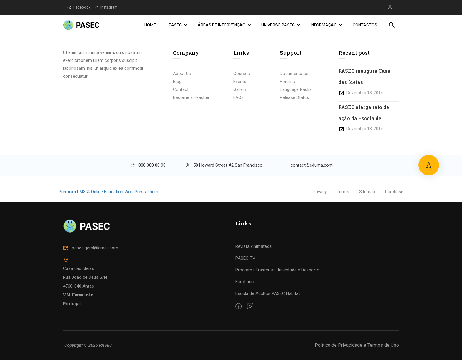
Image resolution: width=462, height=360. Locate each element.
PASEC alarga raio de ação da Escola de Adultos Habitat (364, 114)
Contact (181, 89)
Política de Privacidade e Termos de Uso (357, 345)
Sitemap (367, 192)
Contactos (365, 25)
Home (150, 25)
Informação (324, 25)
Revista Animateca (253, 246)
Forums (287, 81)
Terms (343, 192)
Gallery (239, 89)
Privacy (320, 192)
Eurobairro (245, 281)
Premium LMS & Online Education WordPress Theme (110, 192)
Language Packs (296, 89)
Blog (177, 81)
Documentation (295, 73)
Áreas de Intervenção (221, 25)
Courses (241, 73)
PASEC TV (245, 258)
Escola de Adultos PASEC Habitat (267, 293)
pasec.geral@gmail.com (90, 247)
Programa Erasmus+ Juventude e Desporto (277, 270)
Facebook (79, 7)
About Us (182, 73)
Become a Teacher (191, 97)
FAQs (238, 97)
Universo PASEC (278, 25)
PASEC (175, 25)
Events (239, 81)
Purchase (394, 192)
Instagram (106, 7)
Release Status (294, 97)
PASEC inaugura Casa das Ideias (364, 76)
